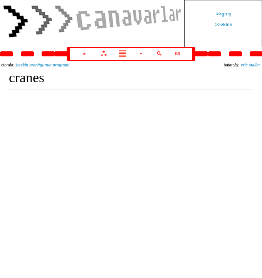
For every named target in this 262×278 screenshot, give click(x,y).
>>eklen (223, 24)
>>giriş (223, 14)
